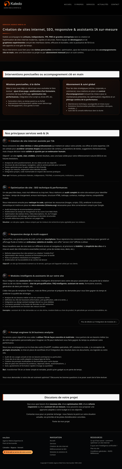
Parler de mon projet (61, 421)
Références (94, 453)
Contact (115, 4)
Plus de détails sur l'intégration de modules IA (98, 322)
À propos (79, 4)
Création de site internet (59, 446)
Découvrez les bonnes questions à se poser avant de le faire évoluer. (79, 377)
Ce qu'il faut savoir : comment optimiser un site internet (101, 442)
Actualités (103, 4)
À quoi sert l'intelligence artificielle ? (103, 446)
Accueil (68, 4)
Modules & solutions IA (58, 452)
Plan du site (94, 448)
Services (90, 4)
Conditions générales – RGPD (101, 451)
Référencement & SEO (58, 449)
